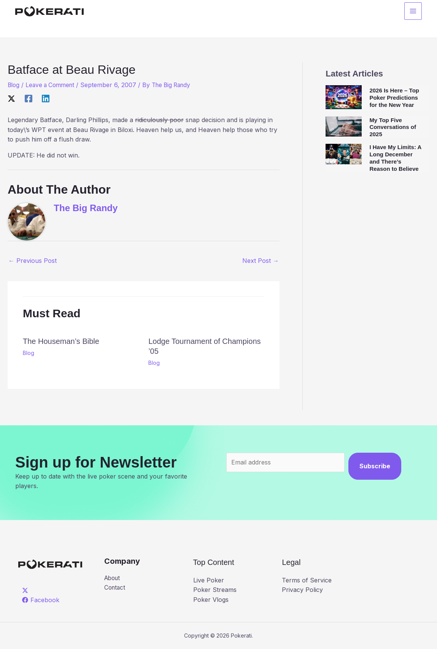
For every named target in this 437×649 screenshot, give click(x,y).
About (113, 578)
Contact (115, 588)
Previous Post (32, 260)
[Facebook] (28, 98)
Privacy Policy (302, 589)
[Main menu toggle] (413, 12)
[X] (11, 98)
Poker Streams (215, 589)
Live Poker (208, 580)
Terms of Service (307, 580)
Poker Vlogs (211, 599)
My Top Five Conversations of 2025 (392, 127)
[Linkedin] (45, 98)
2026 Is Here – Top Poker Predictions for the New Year (394, 97)
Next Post (260, 260)
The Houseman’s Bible (61, 341)
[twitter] (26, 590)
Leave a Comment (53, 85)
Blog (14, 85)
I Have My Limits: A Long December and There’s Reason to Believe (395, 158)
